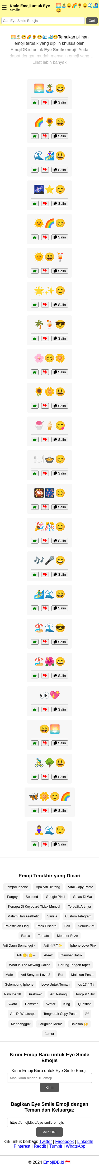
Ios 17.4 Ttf (85, 984)
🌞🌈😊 (49, 223)
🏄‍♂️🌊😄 (49, 594)
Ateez (48, 955)
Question (84, 1004)
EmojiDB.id (53, 1162)
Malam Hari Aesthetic (23, 916)
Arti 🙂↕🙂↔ (26, 955)
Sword (12, 1004)
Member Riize (67, 936)
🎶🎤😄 (49, 560)
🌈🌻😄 (49, 122)
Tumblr (55, 1146)
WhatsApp (75, 1146)
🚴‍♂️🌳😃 (49, 762)
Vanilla (52, 916)
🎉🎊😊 (49, 526)
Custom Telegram (78, 916)
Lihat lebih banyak (49, 62)
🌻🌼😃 (49, 392)
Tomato (43, 936)
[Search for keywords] (43, 20)
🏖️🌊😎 (49, 628)
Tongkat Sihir (85, 994)
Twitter (45, 1141)
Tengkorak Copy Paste (61, 1014)
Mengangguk (21, 1024)
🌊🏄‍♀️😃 (49, 155)
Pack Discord (46, 926)
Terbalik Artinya (79, 906)
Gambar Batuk (72, 955)
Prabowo (36, 994)
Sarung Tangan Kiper (74, 965)
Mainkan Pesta (82, 975)
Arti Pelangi (58, 994)
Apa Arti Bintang (48, 887)
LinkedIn (85, 1141)
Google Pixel (55, 897)
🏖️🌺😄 (49, 661)
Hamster (31, 1004)
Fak (67, 926)
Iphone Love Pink (83, 945)
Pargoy (12, 897)
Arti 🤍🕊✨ (53, 945)
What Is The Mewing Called (29, 965)
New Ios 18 (12, 994)
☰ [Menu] (4, 7)
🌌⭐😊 (49, 189)
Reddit (40, 1146)
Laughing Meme (51, 1024)
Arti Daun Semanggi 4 (19, 945)
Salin (60, 102)
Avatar (50, 1004)
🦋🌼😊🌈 (50, 796)
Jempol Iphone (17, 887)
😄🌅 (49, 729)
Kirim (49, 1087)
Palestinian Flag (16, 926)
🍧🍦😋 (49, 425)
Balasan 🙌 (79, 1024)
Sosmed (32, 897)
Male (9, 975)
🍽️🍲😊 (49, 459)
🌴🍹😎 (49, 324)
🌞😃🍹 (49, 257)
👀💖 (49, 695)
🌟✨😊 (49, 290)
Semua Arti (86, 926)
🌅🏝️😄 (49, 88)
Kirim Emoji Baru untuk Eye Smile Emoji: (49, 1070)
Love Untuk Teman (55, 984)
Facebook (64, 1141)
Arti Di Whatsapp (23, 1014)
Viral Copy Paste (80, 887)
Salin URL (49, 1132)
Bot (60, 975)
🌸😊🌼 (49, 358)
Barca (25, 936)
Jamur (49, 1034)
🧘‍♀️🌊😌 (49, 830)
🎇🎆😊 (49, 493)
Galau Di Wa (82, 897)
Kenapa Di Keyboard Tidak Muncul (34, 906)
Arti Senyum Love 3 (35, 975)
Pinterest (22, 1146)
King (66, 1004)
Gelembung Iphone (19, 984)
